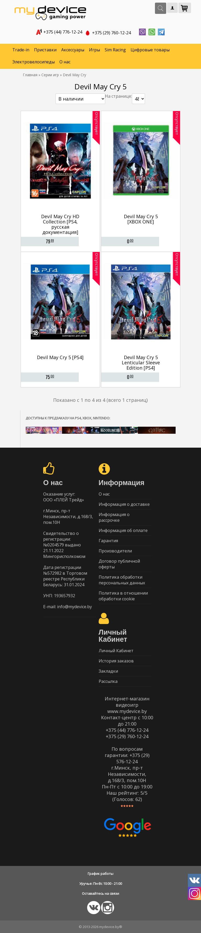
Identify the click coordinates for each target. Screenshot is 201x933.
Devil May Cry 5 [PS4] (60, 357)
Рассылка (108, 681)
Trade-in (20, 50)
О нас (64, 62)
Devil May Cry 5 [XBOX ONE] (141, 219)
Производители (115, 551)
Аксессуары (72, 50)
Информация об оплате (123, 530)
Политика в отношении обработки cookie (123, 596)
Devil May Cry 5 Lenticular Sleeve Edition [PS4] (141, 362)
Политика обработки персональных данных (122, 580)
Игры (94, 50)
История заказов (116, 661)
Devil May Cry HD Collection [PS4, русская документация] (60, 224)
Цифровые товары (150, 50)
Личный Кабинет (116, 651)
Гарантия (108, 541)
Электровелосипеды (33, 62)
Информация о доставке (124, 504)
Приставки (45, 50)
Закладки (108, 671)
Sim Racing (115, 50)
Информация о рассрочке (114, 517)
